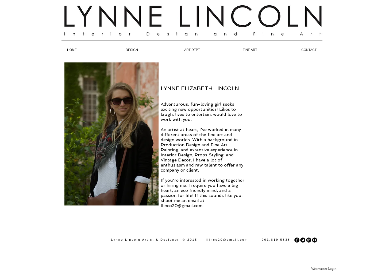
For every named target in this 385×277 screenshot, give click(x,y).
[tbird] (302, 240)
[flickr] (314, 240)
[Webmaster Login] (324, 268)
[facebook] (296, 240)
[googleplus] (308, 240)
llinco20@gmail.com (181, 205)
